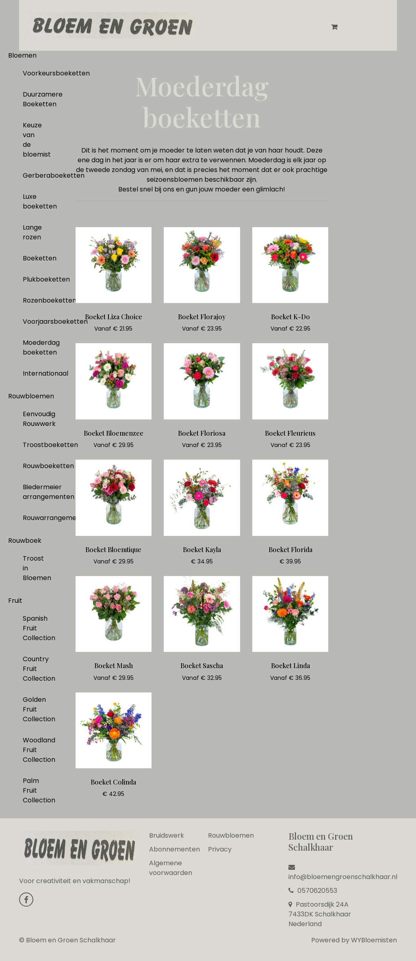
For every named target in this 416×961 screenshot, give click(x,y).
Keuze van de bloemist (32, 139)
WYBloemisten (374, 940)
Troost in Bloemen (32, 568)
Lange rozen (32, 232)
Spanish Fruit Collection (32, 628)
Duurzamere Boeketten (32, 99)
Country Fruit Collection (32, 668)
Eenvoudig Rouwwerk (32, 418)
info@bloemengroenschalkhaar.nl (342, 872)
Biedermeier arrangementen (32, 491)
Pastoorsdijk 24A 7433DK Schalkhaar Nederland (319, 914)
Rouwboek (24, 540)
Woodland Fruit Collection (32, 749)
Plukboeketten (32, 279)
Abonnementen (174, 849)
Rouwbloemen (31, 396)
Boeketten (32, 258)
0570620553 (312, 890)
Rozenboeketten (32, 300)
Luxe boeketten (32, 201)
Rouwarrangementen (32, 517)
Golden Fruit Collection (32, 709)
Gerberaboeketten (32, 175)
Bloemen (22, 55)
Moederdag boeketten (32, 347)
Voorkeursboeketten (32, 73)
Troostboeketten (32, 444)
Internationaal (32, 373)
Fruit (15, 600)
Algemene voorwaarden (170, 867)
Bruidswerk (166, 835)
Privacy (220, 849)
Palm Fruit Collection (32, 790)
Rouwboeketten (32, 466)
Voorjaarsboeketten (32, 321)
